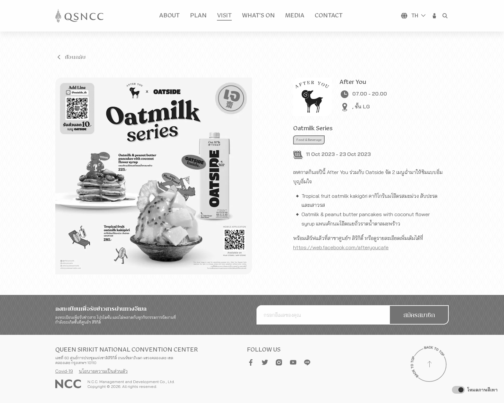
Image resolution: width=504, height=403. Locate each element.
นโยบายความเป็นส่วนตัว (103, 371)
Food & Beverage (308, 140)
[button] (434, 16)
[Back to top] (429, 365)
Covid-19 (64, 371)
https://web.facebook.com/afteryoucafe (341, 247)
